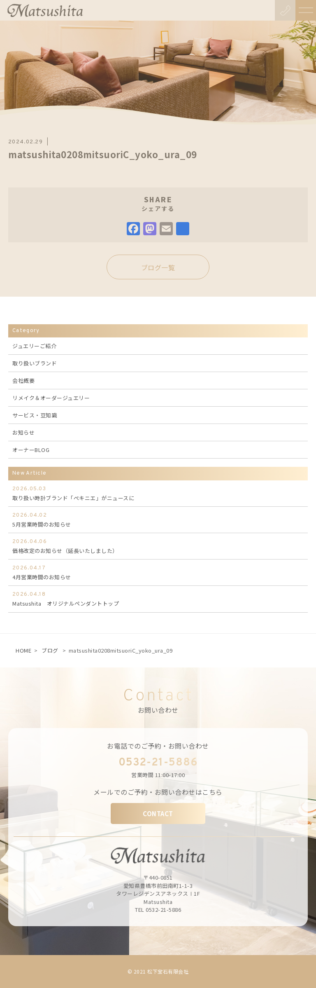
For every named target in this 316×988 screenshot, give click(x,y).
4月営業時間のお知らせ (158, 572)
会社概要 (23, 380)
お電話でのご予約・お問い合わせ (158, 746)
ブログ (50, 650)
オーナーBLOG (30, 450)
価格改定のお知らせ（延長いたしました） (158, 546)
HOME (23, 650)
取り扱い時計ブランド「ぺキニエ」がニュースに (158, 493)
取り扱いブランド (34, 363)
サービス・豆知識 (34, 415)
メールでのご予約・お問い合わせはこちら (158, 792)
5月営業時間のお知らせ (158, 519)
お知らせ (23, 432)
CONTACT (158, 813)
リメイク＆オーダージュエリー (51, 398)
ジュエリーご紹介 (34, 346)
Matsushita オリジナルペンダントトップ (158, 598)
